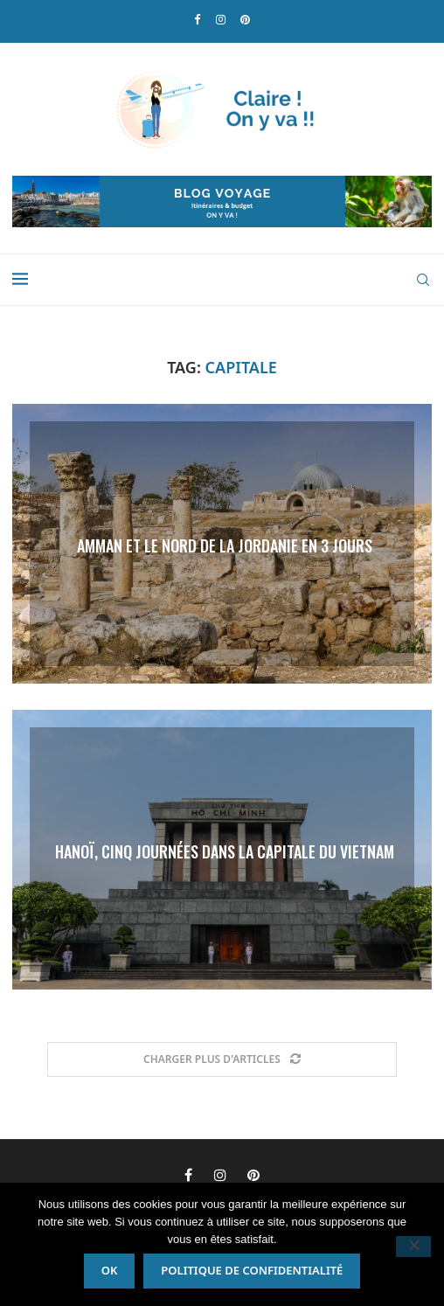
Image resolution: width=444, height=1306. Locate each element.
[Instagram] (220, 19)
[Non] (413, 1246)
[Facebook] (197, 19)
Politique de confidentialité (252, 1270)
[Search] (423, 279)
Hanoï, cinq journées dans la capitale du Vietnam (224, 850)
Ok (109, 1270)
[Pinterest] (245, 19)
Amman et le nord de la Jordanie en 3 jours (224, 544)
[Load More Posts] (222, 1060)
